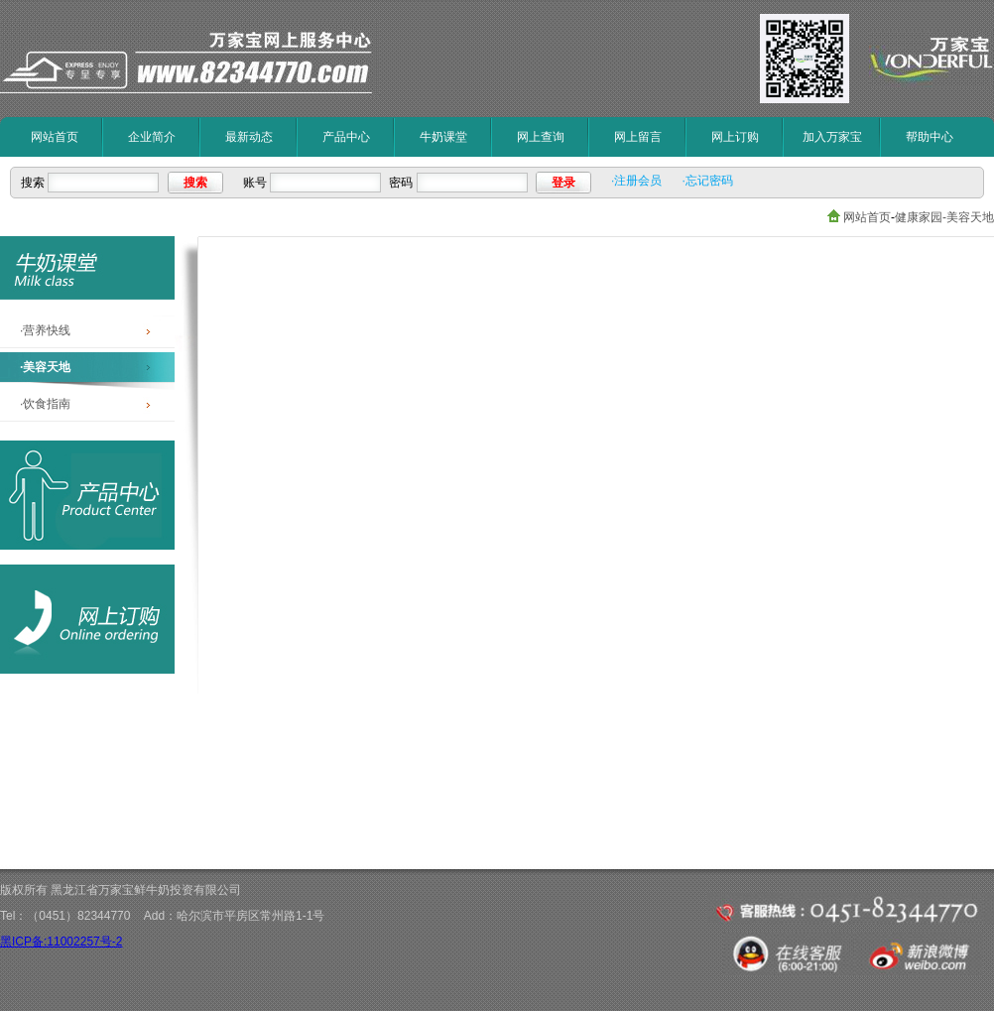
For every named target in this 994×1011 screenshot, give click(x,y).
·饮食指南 (45, 404)
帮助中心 (929, 137)
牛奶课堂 (443, 137)
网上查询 (540, 137)
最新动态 (249, 137)
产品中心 (346, 137)
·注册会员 (636, 181)
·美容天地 (45, 367)
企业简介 (152, 137)
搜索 (195, 183)
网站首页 (54, 137)
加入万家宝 (832, 137)
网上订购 (735, 137)
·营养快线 (45, 330)
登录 (563, 183)
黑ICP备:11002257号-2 (61, 941)
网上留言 (638, 137)
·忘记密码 (707, 181)
